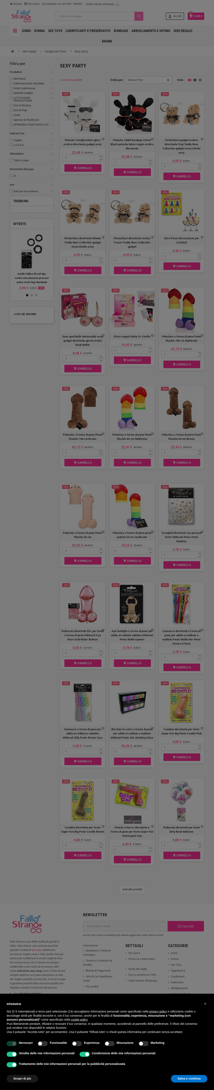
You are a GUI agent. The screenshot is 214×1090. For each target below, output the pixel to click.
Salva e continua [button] (189, 1078)
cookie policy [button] (79, 1019)
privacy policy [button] (158, 1011)
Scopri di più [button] (22, 1078)
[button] (205, 1003)
